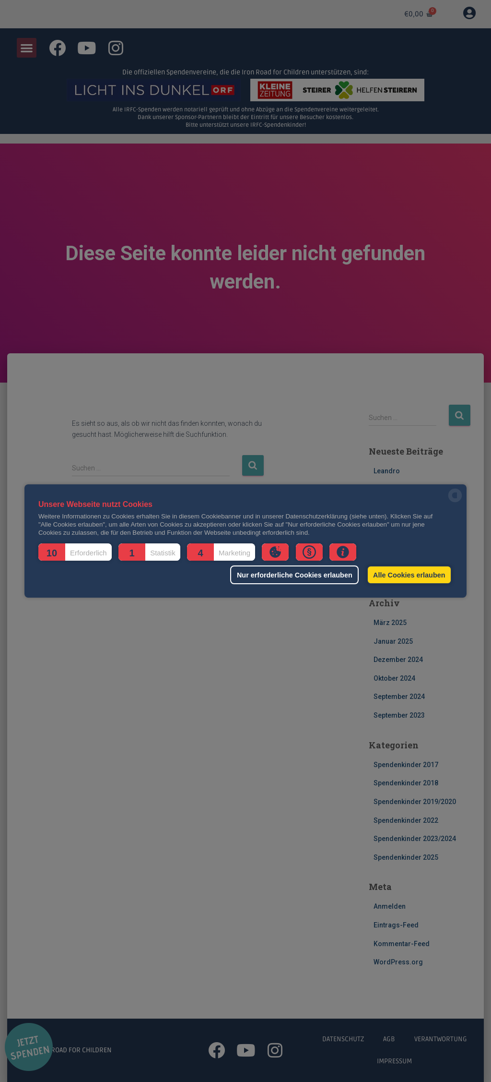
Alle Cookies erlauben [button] (409, 575)
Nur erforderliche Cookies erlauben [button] (294, 575)
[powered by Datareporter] (455, 501)
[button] (75, 552)
